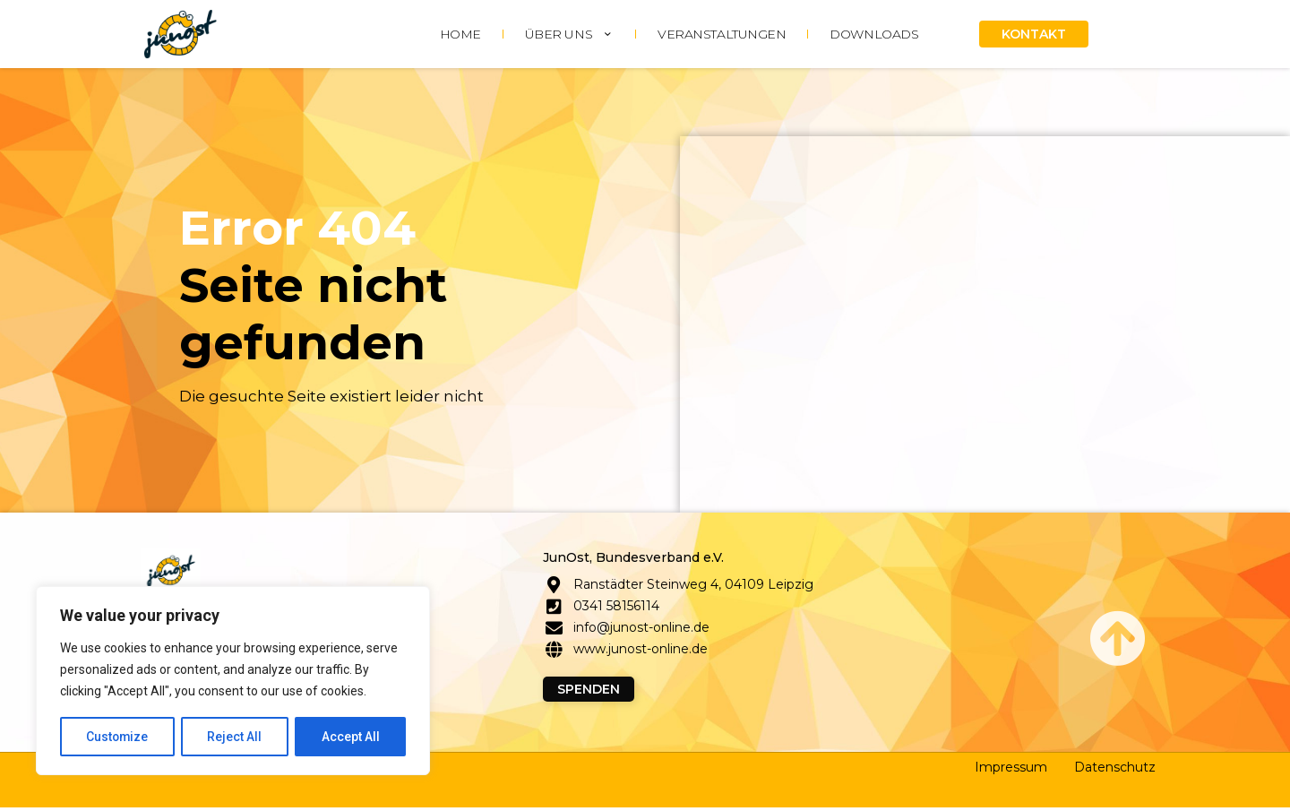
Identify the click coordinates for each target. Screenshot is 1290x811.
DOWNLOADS (874, 34)
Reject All (236, 736)
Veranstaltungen (722, 34)
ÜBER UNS (569, 34)
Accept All (351, 736)
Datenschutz (1115, 771)
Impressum (1011, 771)
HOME (460, 34)
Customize (118, 736)
